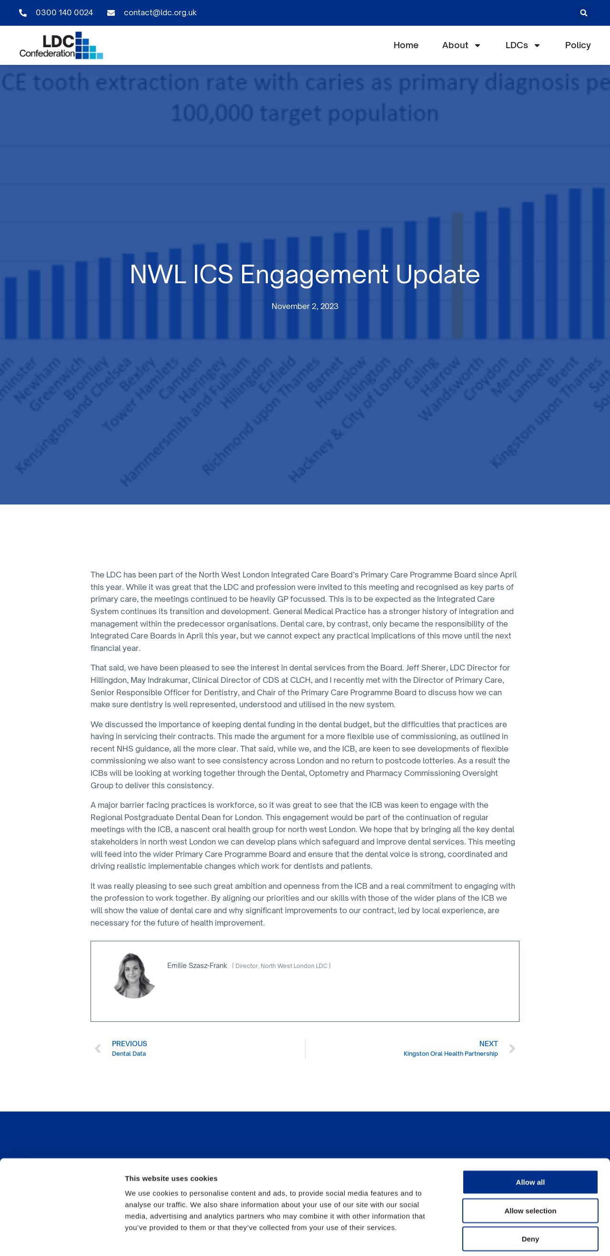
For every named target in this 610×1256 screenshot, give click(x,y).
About (462, 45)
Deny (530, 1195)
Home (406, 45)
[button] (584, 13)
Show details (500, 1237)
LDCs (523, 45)
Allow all (530, 1138)
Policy (578, 45)
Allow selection (530, 1167)
